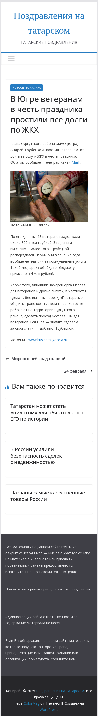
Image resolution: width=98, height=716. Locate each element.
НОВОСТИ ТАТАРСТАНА (26, 87)
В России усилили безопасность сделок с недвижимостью (36, 455)
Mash (76, 162)
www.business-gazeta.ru (47, 339)
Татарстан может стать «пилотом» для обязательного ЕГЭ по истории (47, 412)
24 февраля (78, 371)
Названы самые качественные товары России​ (47, 495)
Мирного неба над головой (35, 358)
